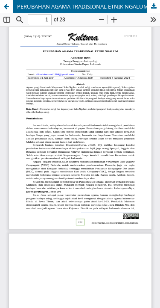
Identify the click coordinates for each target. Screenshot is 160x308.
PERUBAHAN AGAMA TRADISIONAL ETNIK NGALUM (82, 6)
